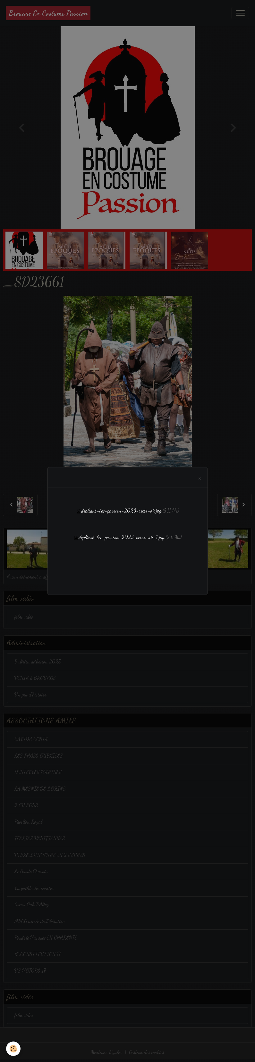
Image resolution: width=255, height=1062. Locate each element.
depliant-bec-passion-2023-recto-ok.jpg (121, 511)
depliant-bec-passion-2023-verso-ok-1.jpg (121, 537)
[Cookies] (13, 1048)
